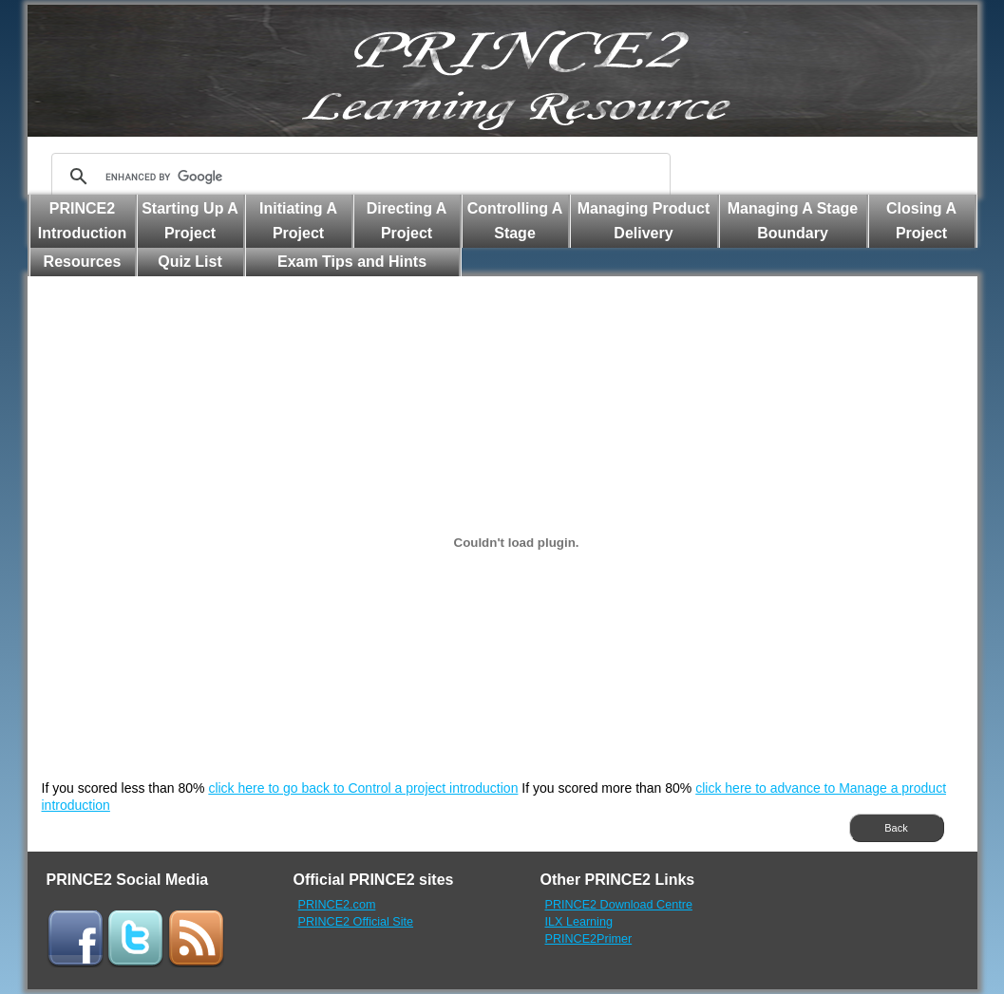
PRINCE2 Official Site (356, 921)
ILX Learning (579, 921)
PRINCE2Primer (589, 939)
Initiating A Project (298, 220)
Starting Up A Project (190, 220)
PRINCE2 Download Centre (618, 904)
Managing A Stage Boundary (793, 220)
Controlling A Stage (515, 220)
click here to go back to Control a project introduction (363, 788)
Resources (83, 261)
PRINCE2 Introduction (82, 220)
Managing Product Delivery (644, 220)
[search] (358, 176)
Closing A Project (921, 220)
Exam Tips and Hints (351, 261)
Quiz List (190, 261)
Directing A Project (407, 220)
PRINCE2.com (337, 904)
